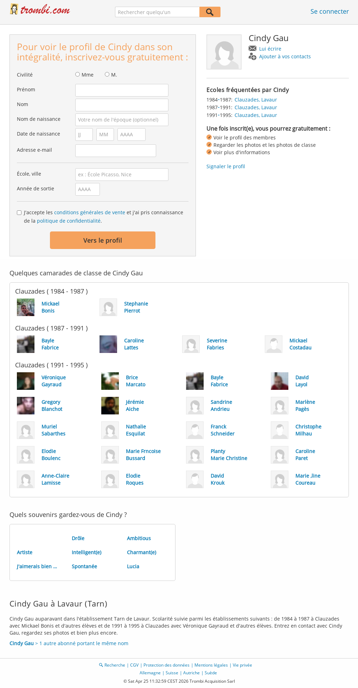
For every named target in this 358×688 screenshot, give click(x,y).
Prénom (26, 89)
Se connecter (330, 11)
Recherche (114, 665)
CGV (134, 665)
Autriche (191, 673)
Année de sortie (35, 188)
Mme (88, 74)
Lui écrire (270, 48)
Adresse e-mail (34, 149)
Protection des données (166, 665)
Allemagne (150, 673)
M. (114, 74)
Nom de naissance (38, 119)
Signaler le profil (225, 166)
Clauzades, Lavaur (256, 99)
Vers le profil (102, 240)
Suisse (172, 673)
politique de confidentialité (69, 220)
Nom (22, 104)
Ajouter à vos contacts (285, 56)
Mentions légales (211, 665)
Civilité (25, 74)
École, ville (29, 173)
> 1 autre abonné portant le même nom (68, 643)
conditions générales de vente (89, 212)
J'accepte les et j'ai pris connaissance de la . (103, 216)
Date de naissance (38, 133)
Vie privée (242, 665)
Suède (211, 673)
